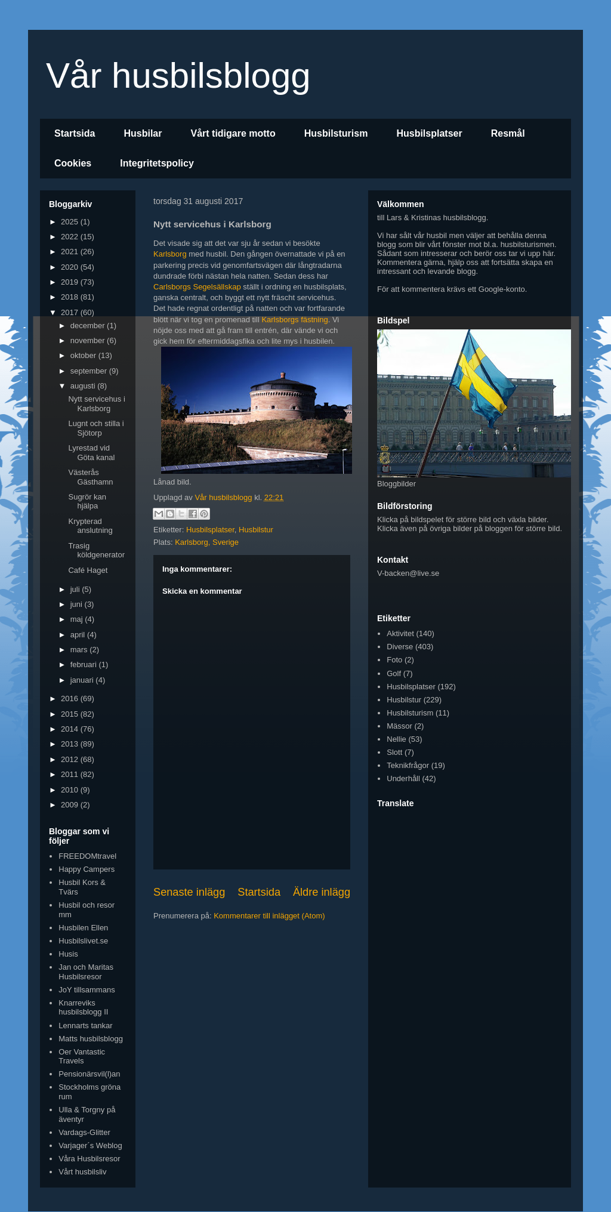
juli (76, 589)
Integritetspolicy (157, 163)
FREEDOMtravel (87, 856)
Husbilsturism (336, 133)
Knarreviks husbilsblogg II (83, 1007)
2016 (71, 698)
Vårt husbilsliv (82, 1171)
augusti (84, 385)
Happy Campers (86, 869)
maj (77, 619)
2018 (71, 296)
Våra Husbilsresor (89, 1158)
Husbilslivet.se (83, 940)
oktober (84, 355)
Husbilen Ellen (83, 927)
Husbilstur (256, 529)
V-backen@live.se (408, 573)
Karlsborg (170, 253)
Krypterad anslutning (90, 526)
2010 (71, 789)
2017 (71, 312)
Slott (394, 752)
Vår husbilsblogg (178, 75)
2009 (71, 804)
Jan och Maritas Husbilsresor (85, 972)
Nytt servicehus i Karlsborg (96, 403)
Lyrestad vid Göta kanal (91, 452)
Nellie (396, 739)
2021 (71, 251)
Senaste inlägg (189, 892)
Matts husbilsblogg (90, 1038)
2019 (71, 281)
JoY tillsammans (86, 989)
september (89, 370)
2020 (71, 267)
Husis (68, 953)
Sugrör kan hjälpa (87, 501)
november (88, 340)
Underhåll (403, 778)
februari (84, 664)
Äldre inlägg (321, 892)
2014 (71, 728)
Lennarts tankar (85, 1025)
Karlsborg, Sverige (207, 542)
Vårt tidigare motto (232, 133)
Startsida (74, 133)
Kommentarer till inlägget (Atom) (269, 915)
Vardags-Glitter (84, 1132)
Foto (394, 659)
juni (77, 604)
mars (80, 649)
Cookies (72, 163)
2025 (71, 221)
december (88, 325)
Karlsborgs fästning (294, 319)
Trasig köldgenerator (96, 550)
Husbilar (143, 133)
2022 (71, 236)
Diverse (400, 646)
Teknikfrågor (408, 765)
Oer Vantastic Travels (81, 1056)
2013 (71, 743)
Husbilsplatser (429, 133)
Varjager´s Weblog (90, 1145)
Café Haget (87, 570)
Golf (394, 673)
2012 (71, 759)
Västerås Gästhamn (90, 477)
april (78, 634)
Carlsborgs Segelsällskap (197, 286)
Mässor (399, 725)
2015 (71, 714)
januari (83, 680)
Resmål (508, 133)
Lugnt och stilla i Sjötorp (96, 428)
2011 (71, 774)
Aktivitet (400, 633)
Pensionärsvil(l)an (89, 1073)
